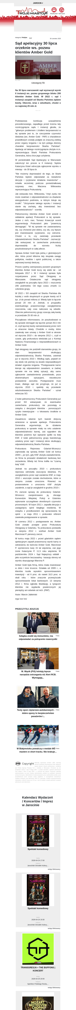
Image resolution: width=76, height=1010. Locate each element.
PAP (30, 38)
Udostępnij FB (38, 83)
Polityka (24, 37)
